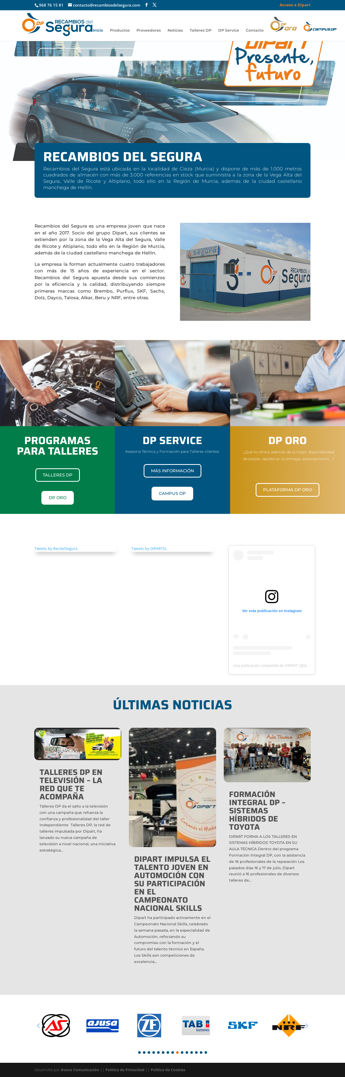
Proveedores (149, 30)
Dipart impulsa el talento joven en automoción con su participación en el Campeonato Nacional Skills (172, 883)
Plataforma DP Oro (287, 489)
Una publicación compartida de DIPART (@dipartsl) (275, 665)
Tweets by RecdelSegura (56, 548)
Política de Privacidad (124, 1069)
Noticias (175, 30)
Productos (120, 30)
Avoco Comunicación (79, 1069)
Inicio (98, 30)
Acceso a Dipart (295, 5)
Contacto (255, 30)
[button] (8, 95)
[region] (172, 95)
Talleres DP (200, 30)
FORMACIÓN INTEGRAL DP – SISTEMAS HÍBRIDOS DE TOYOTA (257, 810)
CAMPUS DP (172, 493)
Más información (172, 470)
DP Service (228, 30)
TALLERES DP (57, 475)
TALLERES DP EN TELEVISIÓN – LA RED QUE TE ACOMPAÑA (71, 784)
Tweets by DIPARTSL (149, 548)
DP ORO (57, 497)
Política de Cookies (168, 1069)
